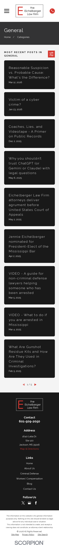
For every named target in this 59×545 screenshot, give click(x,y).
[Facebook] (35, 502)
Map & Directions (29, 448)
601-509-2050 (29, 421)
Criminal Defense (29, 473)
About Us (29, 468)
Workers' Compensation (29, 478)
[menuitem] (15, 534)
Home (29, 463)
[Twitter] (23, 502)
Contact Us (29, 489)
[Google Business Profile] (29, 502)
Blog (29, 483)
